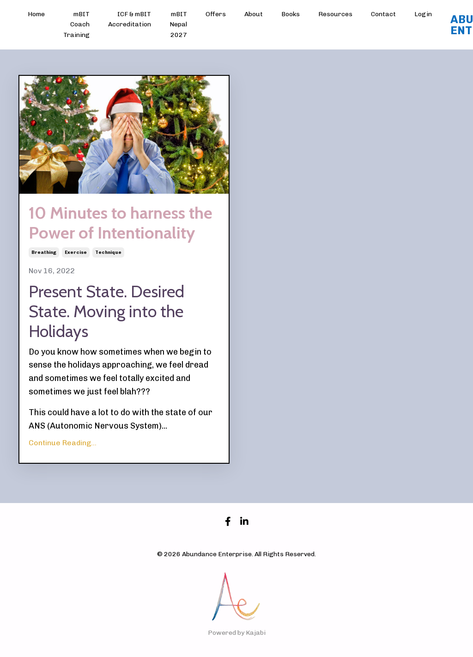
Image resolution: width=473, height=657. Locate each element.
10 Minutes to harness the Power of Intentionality (120, 223)
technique (108, 252)
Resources (335, 14)
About (253, 14)
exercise (76, 252)
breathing (43, 252)
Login (423, 14)
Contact (383, 14)
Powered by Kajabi (237, 633)
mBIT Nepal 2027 (178, 24)
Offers (216, 14)
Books (290, 14)
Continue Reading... (63, 442)
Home (36, 14)
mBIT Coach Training (76, 24)
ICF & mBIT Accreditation (129, 19)
